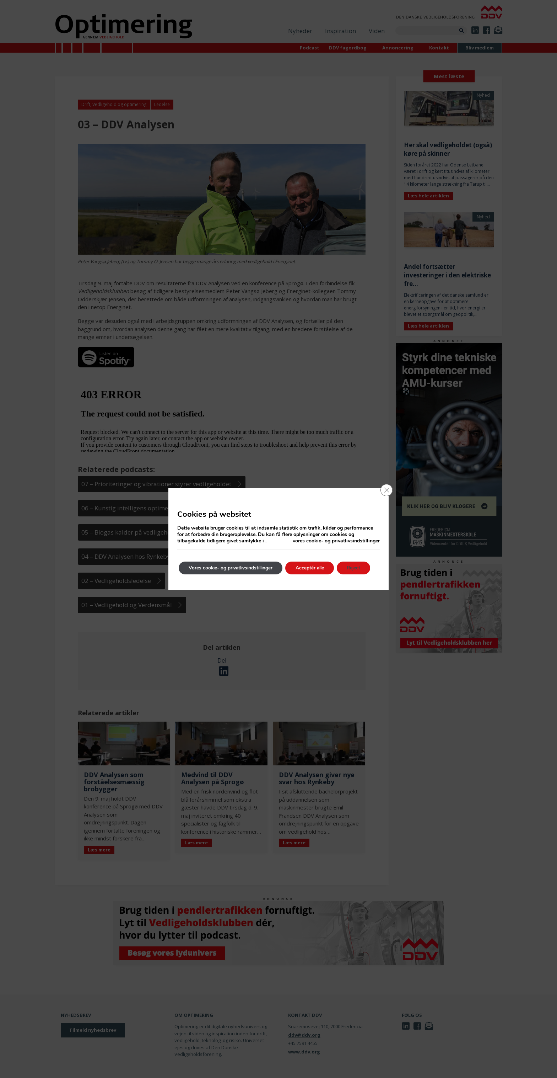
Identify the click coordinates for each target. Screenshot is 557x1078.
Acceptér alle (316, 567)
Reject (362, 567)
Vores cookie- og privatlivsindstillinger (233, 567)
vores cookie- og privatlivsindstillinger (336, 541)
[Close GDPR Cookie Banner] (386, 490)
